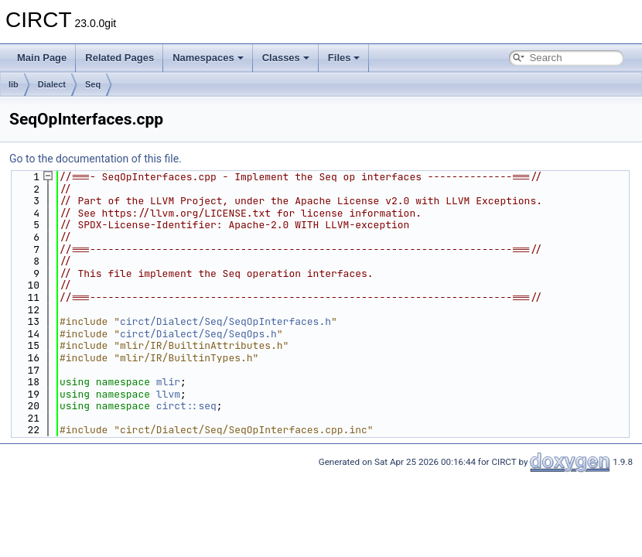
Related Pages (119, 57)
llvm (168, 394)
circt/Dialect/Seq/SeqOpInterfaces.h (225, 321)
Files (344, 57)
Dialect (52, 84)
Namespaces (208, 57)
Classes (285, 57)
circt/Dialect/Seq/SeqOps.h (198, 333)
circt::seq (186, 405)
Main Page (42, 57)
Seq (93, 84)
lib (14, 84)
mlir (168, 381)
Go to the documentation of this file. (95, 158)
